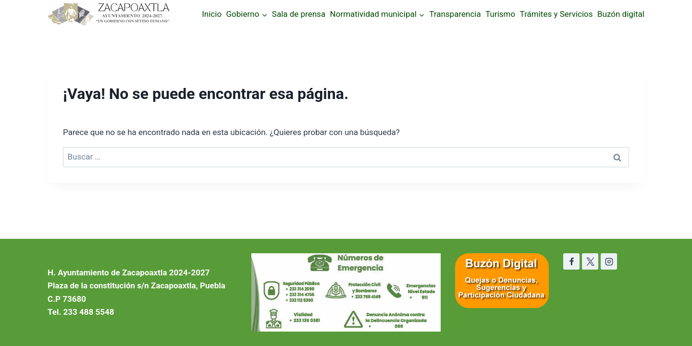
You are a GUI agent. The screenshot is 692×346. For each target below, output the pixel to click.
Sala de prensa (298, 14)
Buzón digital (620, 14)
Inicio (212, 14)
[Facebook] (571, 261)
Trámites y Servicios (556, 14)
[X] (590, 261)
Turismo (500, 14)
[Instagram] (609, 261)
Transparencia (455, 14)
